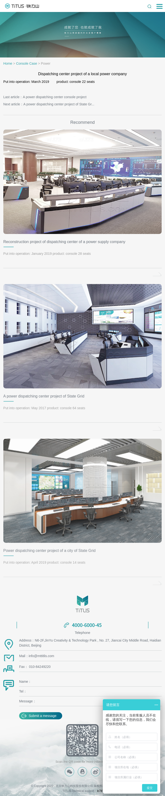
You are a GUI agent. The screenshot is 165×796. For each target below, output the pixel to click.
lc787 (100, 791)
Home (7, 63)
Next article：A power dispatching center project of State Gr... (48, 104)
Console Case (26, 63)
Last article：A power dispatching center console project (45, 97)
